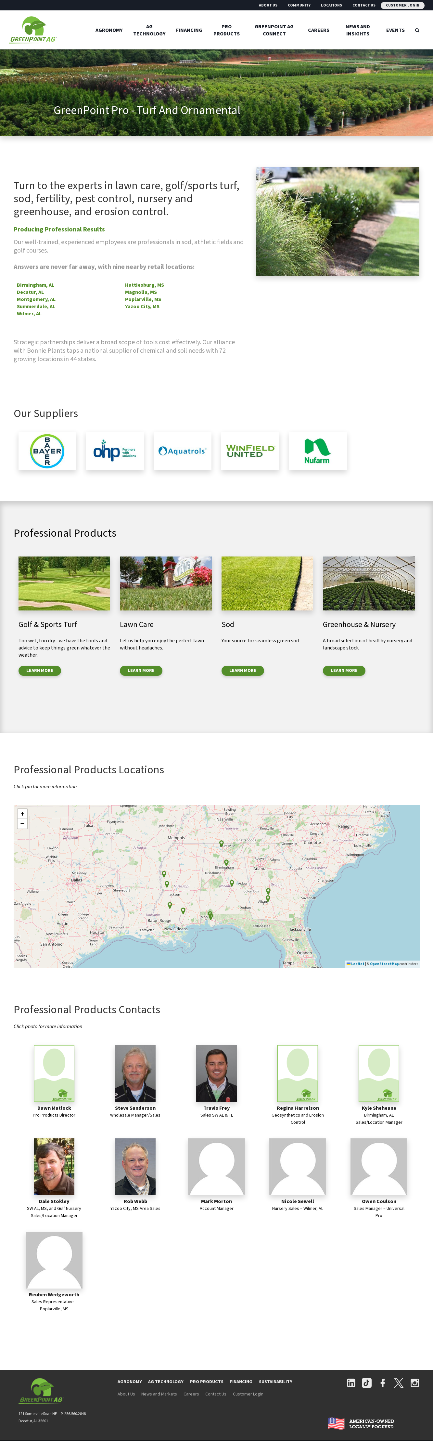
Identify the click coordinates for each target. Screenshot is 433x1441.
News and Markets (159, 1394)
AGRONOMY (130, 1382)
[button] (226, 863)
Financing (189, 29)
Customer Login (402, 5)
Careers (318, 29)
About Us (268, 5)
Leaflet (355, 964)
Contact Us (364, 5)
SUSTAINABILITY (275, 1382)
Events (395, 29)
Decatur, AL (30, 292)
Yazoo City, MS (142, 306)
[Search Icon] (417, 29)
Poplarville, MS (143, 299)
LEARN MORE (39, 670)
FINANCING (241, 1382)
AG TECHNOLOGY (166, 1382)
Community (299, 5)
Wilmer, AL (29, 313)
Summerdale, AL (36, 306)
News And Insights (358, 30)
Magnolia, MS (141, 292)
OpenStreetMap (384, 964)
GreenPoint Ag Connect (274, 30)
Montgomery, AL (36, 299)
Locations (331, 5)
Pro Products (226, 30)
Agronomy (109, 29)
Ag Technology (149, 30)
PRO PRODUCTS (206, 1382)
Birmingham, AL (35, 285)
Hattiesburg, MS (144, 285)
